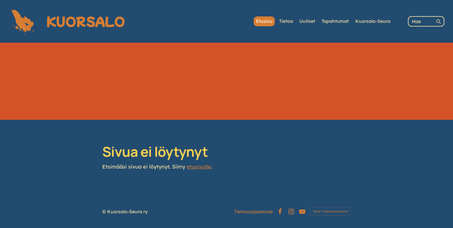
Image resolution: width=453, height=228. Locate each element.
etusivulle (199, 166)
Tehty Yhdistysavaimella (330, 211)
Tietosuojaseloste (253, 211)
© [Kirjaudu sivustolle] (104, 211)
